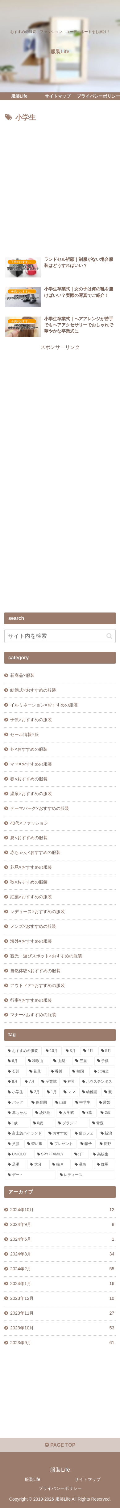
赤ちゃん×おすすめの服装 (35, 852)
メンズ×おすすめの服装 (33, 926)
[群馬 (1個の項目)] (104, 1164)
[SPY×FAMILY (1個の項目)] (52, 1154)
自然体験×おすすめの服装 (35, 970)
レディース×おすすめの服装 (37, 911)
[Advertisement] (60, 187)
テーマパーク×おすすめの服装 (39, 808)
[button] (109, 636)
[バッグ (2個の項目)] (16, 1102)
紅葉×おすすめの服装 (31, 896)
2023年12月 (62, 1299)
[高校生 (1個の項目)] (102, 1154)
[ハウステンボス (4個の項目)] (97, 1081)
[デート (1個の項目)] (30, 1175)
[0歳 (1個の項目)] (42, 1123)
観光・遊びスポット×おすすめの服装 (46, 955)
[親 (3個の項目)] (108, 1092)
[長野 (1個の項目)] (106, 1144)
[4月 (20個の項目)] (89, 1051)
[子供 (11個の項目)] (104, 1061)
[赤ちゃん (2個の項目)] (18, 1113)
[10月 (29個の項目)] (52, 1051)
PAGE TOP (60, 1445)
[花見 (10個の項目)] (37, 1071)
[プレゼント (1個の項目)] (61, 1144)
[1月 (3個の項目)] (52, 1092)
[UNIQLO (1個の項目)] (19, 1154)
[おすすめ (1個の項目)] (58, 1133)
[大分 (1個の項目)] (37, 1164)
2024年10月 (62, 1210)
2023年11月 (62, 1313)
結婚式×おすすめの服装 (33, 690)
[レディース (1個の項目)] (86, 1175)
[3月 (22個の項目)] (71, 1051)
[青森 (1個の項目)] (102, 1123)
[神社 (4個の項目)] (69, 1081)
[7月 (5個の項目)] (29, 1081)
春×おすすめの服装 (28, 778)
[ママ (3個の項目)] (69, 1092)
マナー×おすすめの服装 (33, 1014)
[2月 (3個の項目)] (35, 1092)
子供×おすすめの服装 (31, 719)
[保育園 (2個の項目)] (40, 1102)
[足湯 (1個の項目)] (15, 1164)
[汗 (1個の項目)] (80, 1154)
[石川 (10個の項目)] (15, 1071)
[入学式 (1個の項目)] (67, 1113)
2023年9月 (62, 1343)
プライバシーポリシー (60, 1488)
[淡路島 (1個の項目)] (43, 1113)
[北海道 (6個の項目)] (103, 1071)
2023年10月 (62, 1328)
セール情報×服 (24, 734)
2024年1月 (62, 1284)
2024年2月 (62, 1269)
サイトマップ (88, 1479)
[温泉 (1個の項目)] (82, 1164)
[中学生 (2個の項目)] (83, 1102)
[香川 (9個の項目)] (58, 1071)
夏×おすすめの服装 (28, 837)
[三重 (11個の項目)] (82, 1061)
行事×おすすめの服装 (31, 1000)
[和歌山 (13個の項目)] (37, 1061)
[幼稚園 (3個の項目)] (89, 1092)
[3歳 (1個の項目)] (88, 1113)
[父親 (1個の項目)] (14, 1144)
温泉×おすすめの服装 (31, 793)
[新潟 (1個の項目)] (106, 1133)
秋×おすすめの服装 (28, 881)
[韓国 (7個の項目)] (79, 1071)
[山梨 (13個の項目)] (61, 1061)
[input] (59, 636)
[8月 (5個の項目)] (12, 1081)
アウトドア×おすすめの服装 (37, 985)
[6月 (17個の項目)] (14, 1061)
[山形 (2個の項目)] (61, 1102)
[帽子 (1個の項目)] (87, 1144)
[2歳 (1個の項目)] (106, 1113)
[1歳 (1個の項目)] (17, 1123)
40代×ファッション (29, 823)
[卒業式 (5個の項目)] (49, 1081)
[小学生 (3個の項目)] (15, 1092)
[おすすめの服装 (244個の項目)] (23, 1051)
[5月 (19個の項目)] (106, 1051)
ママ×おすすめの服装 (31, 764)
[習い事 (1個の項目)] (35, 1144)
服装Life (32, 1479)
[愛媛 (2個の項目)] (105, 1102)
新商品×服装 (22, 675)
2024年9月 (62, 1225)
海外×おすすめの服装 (31, 941)
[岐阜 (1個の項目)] (59, 1164)
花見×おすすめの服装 (31, 867)
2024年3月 (62, 1254)
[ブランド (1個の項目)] (71, 1123)
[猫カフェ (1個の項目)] (84, 1133)
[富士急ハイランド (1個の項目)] (24, 1133)
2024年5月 (62, 1239)
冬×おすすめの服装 (28, 749)
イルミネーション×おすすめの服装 (43, 704)
